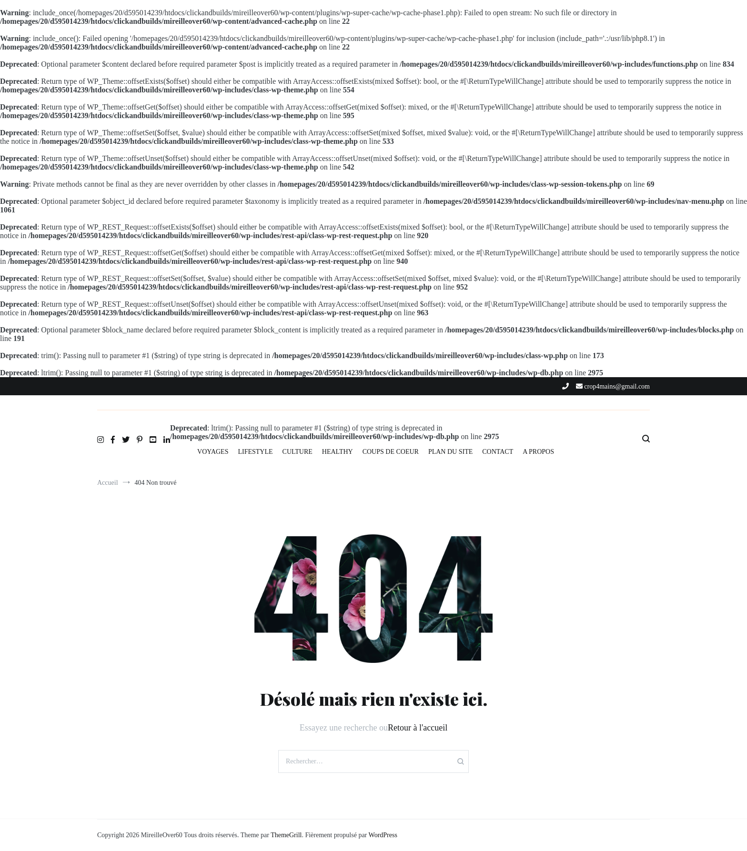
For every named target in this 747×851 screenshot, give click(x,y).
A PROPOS (538, 451)
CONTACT (497, 451)
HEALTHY (337, 451)
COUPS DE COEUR (391, 451)
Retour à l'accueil (417, 727)
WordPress (383, 835)
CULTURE (298, 451)
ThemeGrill (286, 835)
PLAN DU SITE (450, 451)
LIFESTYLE (255, 451)
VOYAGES (212, 451)
